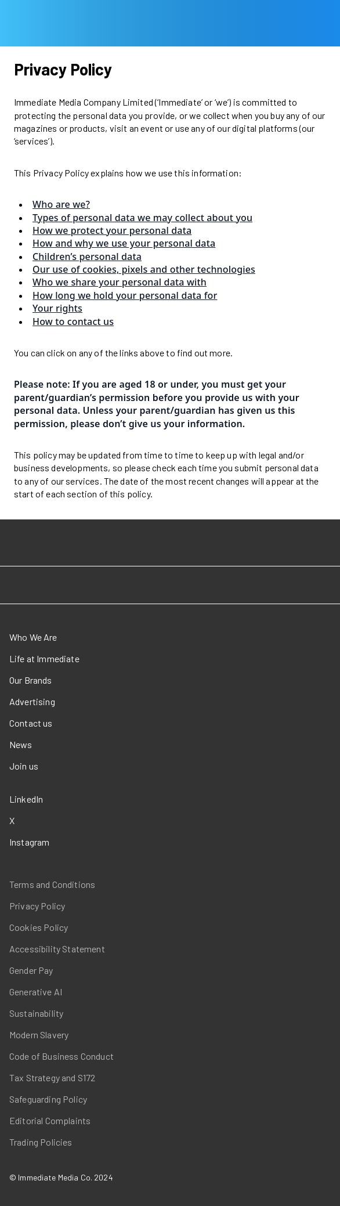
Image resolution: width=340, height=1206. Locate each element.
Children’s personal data (87, 256)
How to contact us (73, 321)
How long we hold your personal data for (124, 295)
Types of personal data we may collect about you (142, 217)
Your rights (57, 308)
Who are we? (61, 204)
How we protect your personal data (111, 230)
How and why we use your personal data (123, 243)
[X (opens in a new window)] (63, 820)
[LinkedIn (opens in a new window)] (63, 798)
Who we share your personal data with (119, 282)
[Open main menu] (9, 23)
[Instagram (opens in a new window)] (63, 841)
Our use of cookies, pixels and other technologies (143, 269)
